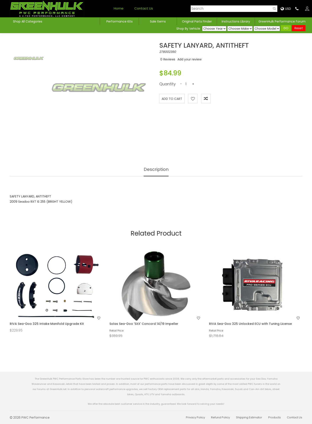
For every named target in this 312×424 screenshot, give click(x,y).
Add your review (189, 59)
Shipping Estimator (249, 417)
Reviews (169, 59)
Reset (298, 28)
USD (286, 8)
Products (274, 417)
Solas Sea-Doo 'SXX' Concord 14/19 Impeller (143, 324)
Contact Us (143, 8)
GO (285, 28)
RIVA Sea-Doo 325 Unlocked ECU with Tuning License (250, 324)
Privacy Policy (195, 417)
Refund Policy (220, 417)
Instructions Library (236, 21)
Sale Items (158, 21)
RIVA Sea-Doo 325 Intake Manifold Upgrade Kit (47, 324)
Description (156, 169)
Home (119, 8)
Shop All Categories (27, 21)
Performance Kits (119, 21)
